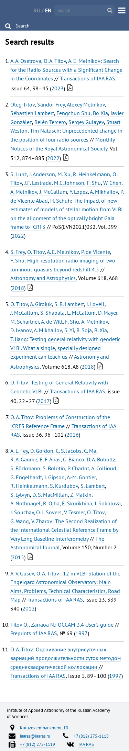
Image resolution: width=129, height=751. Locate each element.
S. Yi (69, 330)
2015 (18, 557)
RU (36, 10)
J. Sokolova (108, 503)
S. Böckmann (25, 468)
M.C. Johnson (69, 182)
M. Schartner (24, 321)
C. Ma (90, 450)
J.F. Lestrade (38, 182)
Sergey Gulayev (86, 122)
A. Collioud (103, 468)
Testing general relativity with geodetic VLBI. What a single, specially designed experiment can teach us (65, 348)
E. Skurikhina (77, 503)
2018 (18, 287)
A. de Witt (52, 321)
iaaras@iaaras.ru (35, 736)
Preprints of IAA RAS (33, 633)
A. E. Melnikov (84, 60)
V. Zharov (41, 521)
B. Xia (100, 330)
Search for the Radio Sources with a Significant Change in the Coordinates (66, 69)
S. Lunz (18, 174)
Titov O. (19, 624)
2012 (28, 608)
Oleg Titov (22, 104)
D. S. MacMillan (50, 494)
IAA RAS (86, 744)
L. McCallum (81, 312)
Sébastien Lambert (32, 113)
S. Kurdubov (64, 485)
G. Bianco (73, 459)
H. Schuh (60, 200)
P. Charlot (78, 468)
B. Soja (84, 330)
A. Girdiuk (41, 304)
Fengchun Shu (73, 113)
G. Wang (19, 521)
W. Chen (112, 182)
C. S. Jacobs (69, 450)
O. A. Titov (55, 60)
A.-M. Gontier (81, 477)
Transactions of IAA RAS (87, 78)
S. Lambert (92, 485)
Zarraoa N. (43, 624)
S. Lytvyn (20, 494)
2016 (72, 434)
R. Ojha (51, 503)
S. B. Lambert (69, 304)
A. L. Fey (19, 450)
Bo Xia (100, 113)
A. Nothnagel (25, 503)
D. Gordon (41, 450)
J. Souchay (22, 512)
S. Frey (17, 251)
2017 (43, 400)
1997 (81, 633)
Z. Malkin (81, 494)
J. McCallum (53, 191)
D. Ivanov (21, 330)
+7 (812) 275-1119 (37, 744)
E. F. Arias (50, 459)
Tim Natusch (45, 130)
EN (48, 10)
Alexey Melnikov (86, 104)
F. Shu (94, 182)
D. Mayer (107, 312)
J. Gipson (54, 477)
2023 (57, 88)
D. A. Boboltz (101, 459)
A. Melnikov (23, 191)
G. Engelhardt (26, 477)
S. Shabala (52, 312)
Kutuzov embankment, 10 (44, 728)
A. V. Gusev (22, 573)
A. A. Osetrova (25, 60)
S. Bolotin (54, 468)
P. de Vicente (95, 251)
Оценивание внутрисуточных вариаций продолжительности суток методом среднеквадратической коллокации (65, 658)
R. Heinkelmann (28, 485)
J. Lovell (95, 304)
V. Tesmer (74, 512)
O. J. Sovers (49, 512)
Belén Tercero (50, 122)
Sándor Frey (51, 104)
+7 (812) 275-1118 (91, 736)
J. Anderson (42, 174)
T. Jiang (18, 339)
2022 (53, 158)
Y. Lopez (78, 191)
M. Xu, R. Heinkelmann (83, 174)
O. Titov (36, 251)
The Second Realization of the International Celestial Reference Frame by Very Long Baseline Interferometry (64, 530)
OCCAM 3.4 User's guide (86, 624)
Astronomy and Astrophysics (43, 277)
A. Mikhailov (104, 191)
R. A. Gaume (23, 459)
